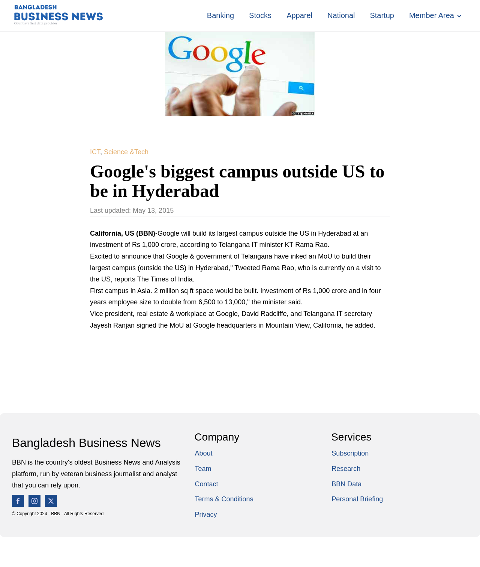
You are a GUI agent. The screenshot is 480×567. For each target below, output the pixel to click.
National (341, 15)
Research (346, 468)
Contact (206, 484)
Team (203, 468)
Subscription (350, 453)
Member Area (431, 15)
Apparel (299, 15)
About (203, 453)
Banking (220, 15)
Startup (382, 15)
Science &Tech (126, 152)
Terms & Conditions (224, 499)
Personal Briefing (357, 499)
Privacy (206, 514)
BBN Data (347, 484)
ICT (95, 152)
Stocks (260, 15)
